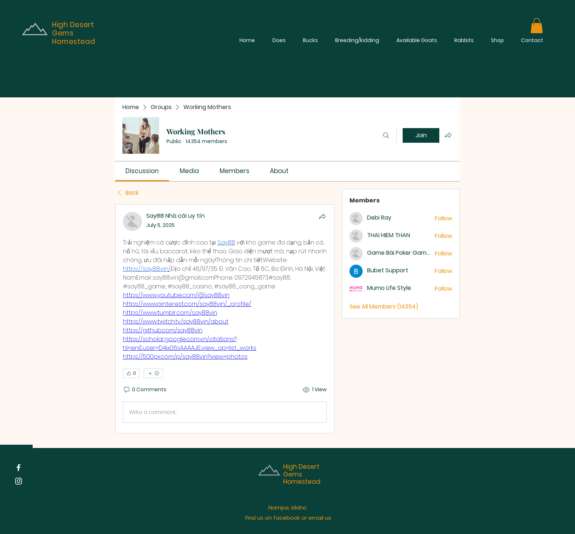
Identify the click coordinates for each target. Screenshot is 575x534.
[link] (142, 171)
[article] (224, 318)
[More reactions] (153, 373)
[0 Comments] (144, 389)
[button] (536, 25)
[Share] (322, 216)
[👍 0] (131, 373)
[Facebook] (18, 467)
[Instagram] (18, 481)
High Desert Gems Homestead (302, 474)
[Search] (386, 135)
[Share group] (448, 135)
